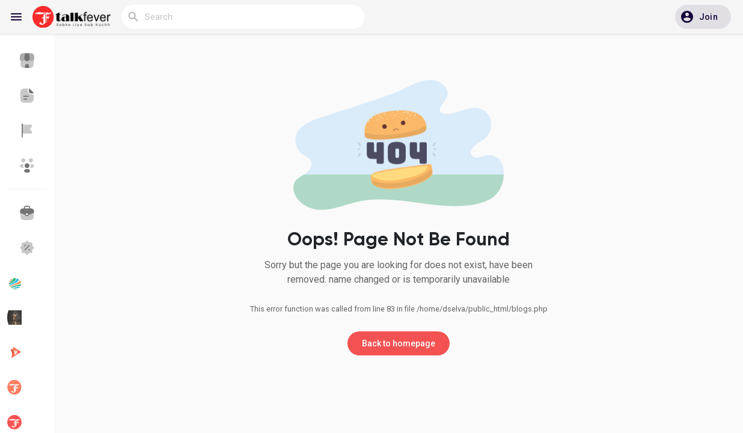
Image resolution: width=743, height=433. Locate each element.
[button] (703, 17)
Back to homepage (398, 343)
